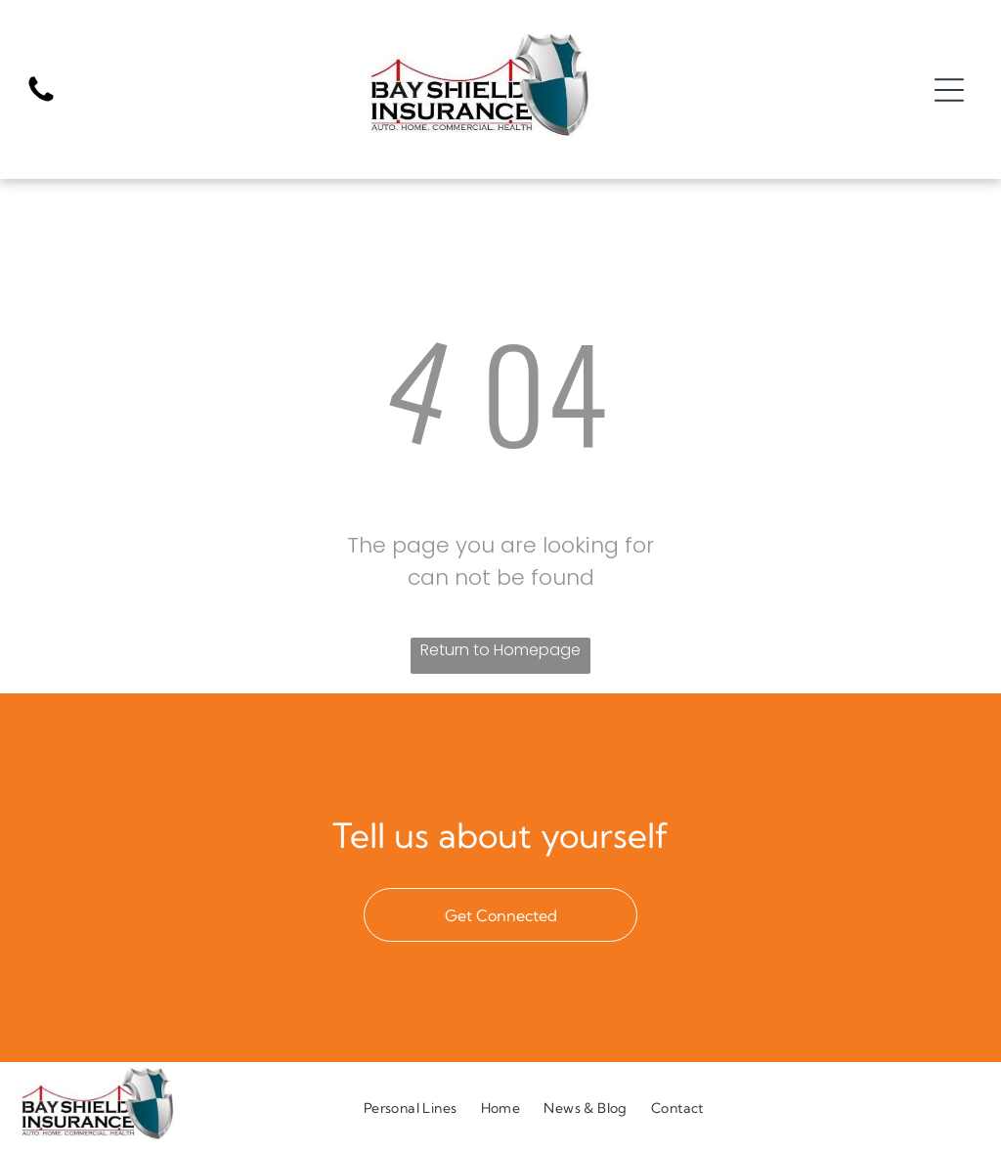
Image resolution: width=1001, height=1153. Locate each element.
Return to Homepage (500, 651)
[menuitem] (410, 1108)
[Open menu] (949, 90)
